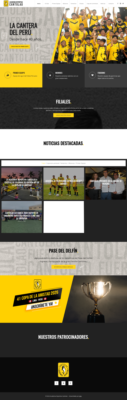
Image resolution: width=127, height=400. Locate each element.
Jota (80, 396)
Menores (58, 72)
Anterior (4, 35)
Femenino (101, 72)
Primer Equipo (19, 72)
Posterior (123, 35)
